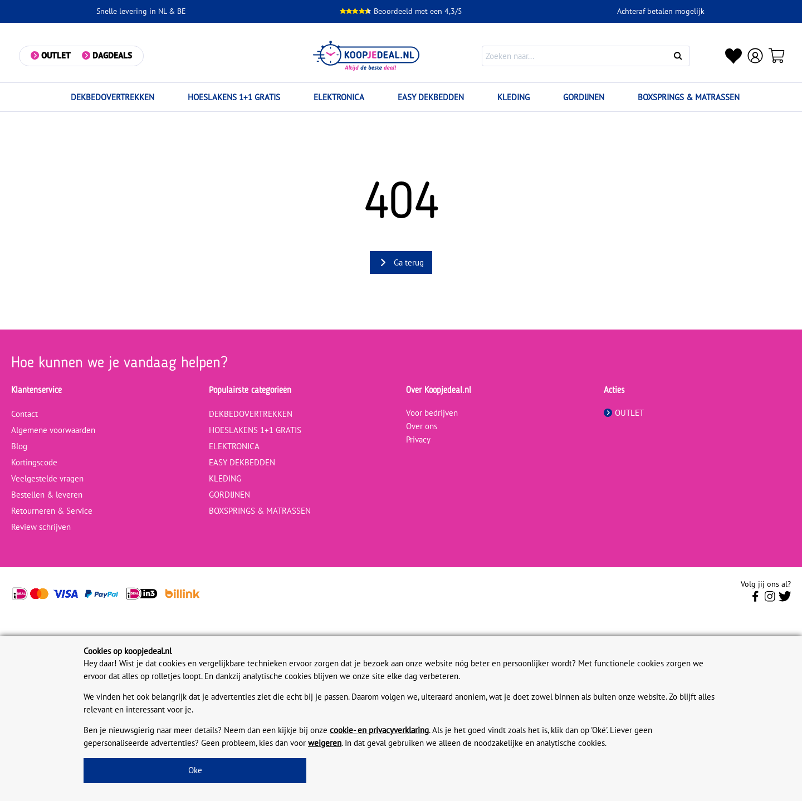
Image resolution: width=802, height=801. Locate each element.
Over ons (421, 426)
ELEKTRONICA (339, 97)
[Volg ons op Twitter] (785, 599)
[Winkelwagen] (777, 55)
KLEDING (513, 97)
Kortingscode (34, 462)
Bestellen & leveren (46, 494)
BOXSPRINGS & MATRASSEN (689, 97)
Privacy (418, 439)
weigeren (324, 743)
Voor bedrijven (432, 412)
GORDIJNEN (583, 97)
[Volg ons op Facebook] (755, 599)
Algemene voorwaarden (53, 430)
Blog (19, 446)
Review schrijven (41, 527)
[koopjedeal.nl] (367, 56)
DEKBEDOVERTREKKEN (112, 97)
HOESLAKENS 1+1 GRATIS (234, 97)
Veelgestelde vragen (47, 478)
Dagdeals (113, 55)
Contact (24, 414)
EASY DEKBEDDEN (431, 97)
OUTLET (624, 412)
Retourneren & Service (51, 510)
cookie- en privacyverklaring (379, 730)
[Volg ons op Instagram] (770, 599)
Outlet (56, 55)
